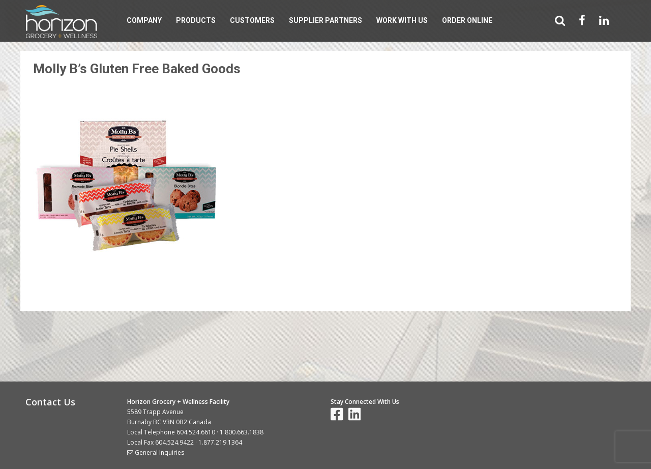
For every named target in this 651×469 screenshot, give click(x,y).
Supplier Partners (325, 20)
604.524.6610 (195, 432)
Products (196, 20)
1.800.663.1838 (241, 432)
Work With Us (402, 20)
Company (144, 20)
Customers (252, 20)
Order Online (467, 20)
